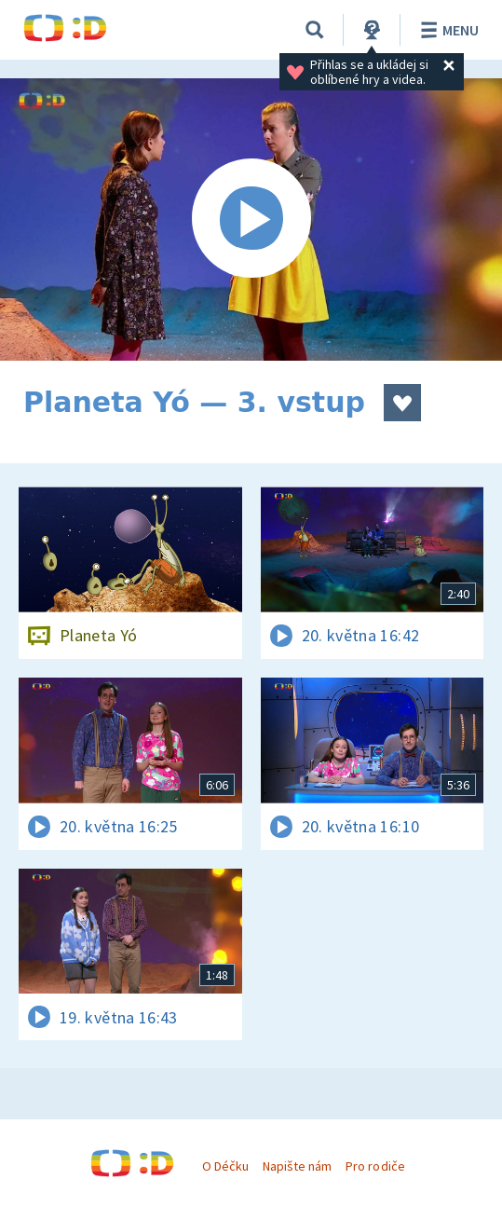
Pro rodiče (375, 1166)
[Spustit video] (251, 219)
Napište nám (297, 1166)
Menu (446, 30)
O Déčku (225, 1166)
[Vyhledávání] (315, 30)
